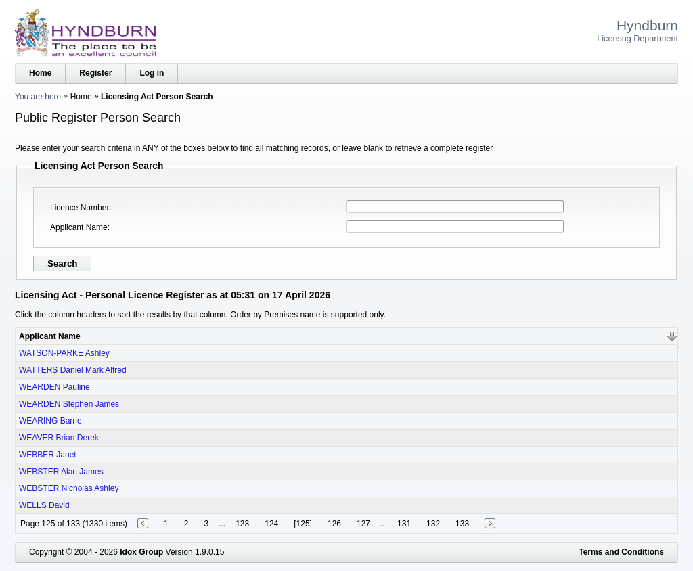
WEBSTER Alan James (61, 471)
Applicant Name (79, 227)
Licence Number (79, 207)
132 (433, 523)
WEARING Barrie (50, 421)
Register (95, 73)
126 (334, 523)
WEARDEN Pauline (54, 387)
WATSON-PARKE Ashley (64, 353)
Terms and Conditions (621, 552)
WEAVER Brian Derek (59, 437)
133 (462, 523)
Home (40, 73)
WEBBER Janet (47, 454)
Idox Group (141, 552)
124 (271, 523)
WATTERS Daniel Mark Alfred (73, 370)
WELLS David (44, 505)
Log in (151, 73)
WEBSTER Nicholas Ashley (68, 488)
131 (404, 523)
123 (242, 523)
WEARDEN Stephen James (69, 404)
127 (363, 523)
